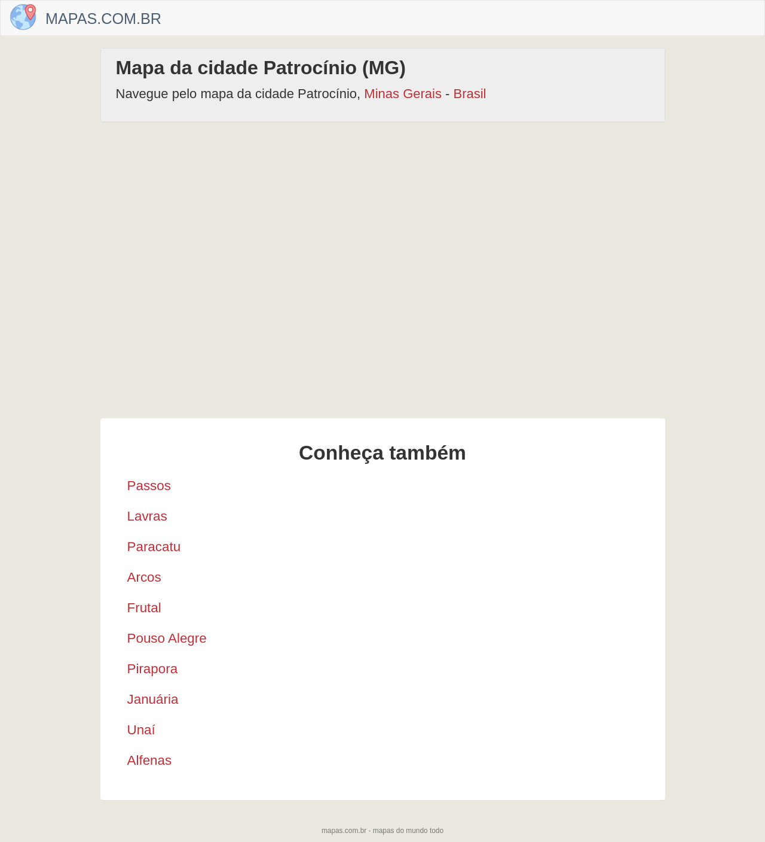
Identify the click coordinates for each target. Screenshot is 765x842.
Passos (149, 485)
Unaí (141, 729)
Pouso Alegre (167, 638)
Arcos (144, 577)
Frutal (144, 607)
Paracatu (154, 546)
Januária (153, 699)
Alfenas (149, 760)
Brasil (470, 93)
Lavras (147, 516)
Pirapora (152, 668)
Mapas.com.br (103, 18)
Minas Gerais (403, 93)
